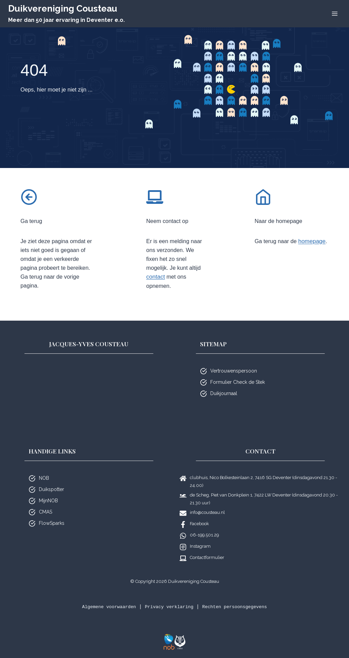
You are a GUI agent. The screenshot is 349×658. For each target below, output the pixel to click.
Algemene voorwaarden (103, 607)
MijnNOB (48, 500)
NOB (44, 478)
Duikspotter (51, 489)
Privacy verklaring (168, 607)
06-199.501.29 (204, 534)
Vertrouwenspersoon (233, 371)
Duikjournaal (223, 393)
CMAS (45, 512)
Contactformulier (207, 557)
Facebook (199, 523)
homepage (268, 252)
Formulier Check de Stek (237, 382)
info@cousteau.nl (207, 512)
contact (169, 280)
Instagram (200, 546)
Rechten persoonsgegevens (239, 607)
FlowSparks (51, 523)
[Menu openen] (334, 13)
